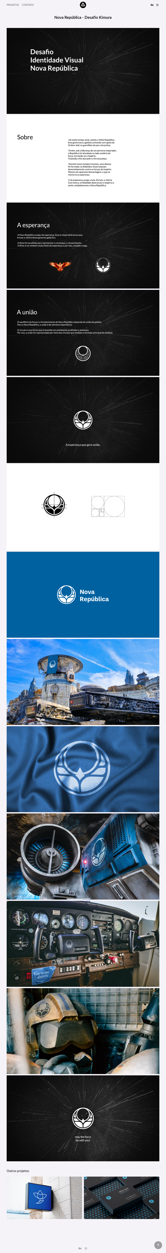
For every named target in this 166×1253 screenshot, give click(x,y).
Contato (28, 4)
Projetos (13, 4)
